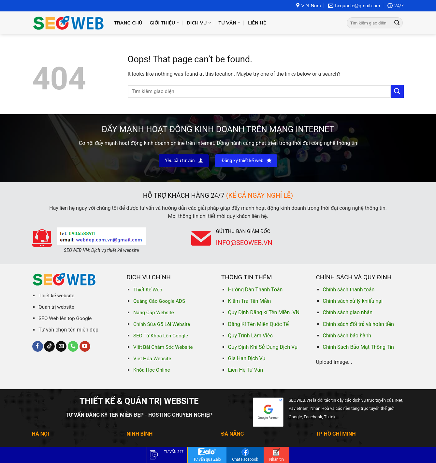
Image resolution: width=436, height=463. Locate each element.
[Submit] (396, 22)
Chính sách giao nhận (347, 312)
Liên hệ (257, 23)
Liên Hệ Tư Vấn (245, 370)
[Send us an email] (61, 346)
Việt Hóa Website (152, 359)
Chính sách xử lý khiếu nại (353, 301)
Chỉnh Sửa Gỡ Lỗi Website (161, 324)
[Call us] (73, 346)
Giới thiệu (165, 23)
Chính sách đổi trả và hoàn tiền (358, 324)
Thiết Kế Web (147, 290)
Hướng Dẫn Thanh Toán (255, 289)
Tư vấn (229, 23)
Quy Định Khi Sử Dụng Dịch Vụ (263, 347)
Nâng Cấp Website (153, 313)
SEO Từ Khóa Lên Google (160, 336)
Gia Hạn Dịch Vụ (247, 358)
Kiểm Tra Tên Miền (249, 301)
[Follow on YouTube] (85, 346)
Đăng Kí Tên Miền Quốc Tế (258, 324)
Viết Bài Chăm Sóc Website (163, 347)
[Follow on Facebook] (37, 346)
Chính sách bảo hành (347, 335)
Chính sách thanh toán (348, 289)
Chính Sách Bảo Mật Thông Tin (358, 347)
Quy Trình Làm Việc (250, 335)
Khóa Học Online (151, 370)
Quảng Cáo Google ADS (159, 301)
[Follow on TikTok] (49, 346)
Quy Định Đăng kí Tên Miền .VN (264, 312)
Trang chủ (128, 23)
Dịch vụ (199, 23)
